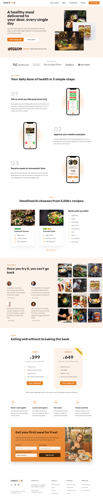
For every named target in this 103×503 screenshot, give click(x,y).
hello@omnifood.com (37, 492)
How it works (54, 3)
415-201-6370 (35, 490)
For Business (70, 487)
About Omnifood (71, 484)
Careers (69, 493)
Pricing (83, 3)
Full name (18, 445)
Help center (85, 487)
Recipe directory (86, 484)
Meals (64, 3)
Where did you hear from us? (23, 452)
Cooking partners (71, 490)
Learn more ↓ (31, 39)
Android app (55, 493)
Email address (43, 445)
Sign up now (50, 455)
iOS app (54, 490)
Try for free (94, 3)
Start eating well (15, 39)
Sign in (53, 487)
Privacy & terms (86, 490)
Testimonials (73, 3)
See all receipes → (51, 250)
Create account (56, 484)
